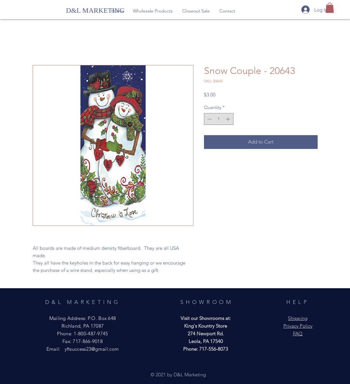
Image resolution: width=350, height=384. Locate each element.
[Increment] (228, 119)
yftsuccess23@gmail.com (92, 349)
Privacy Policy (298, 326)
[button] (152, 11)
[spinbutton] (218, 119)
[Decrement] (209, 119)
